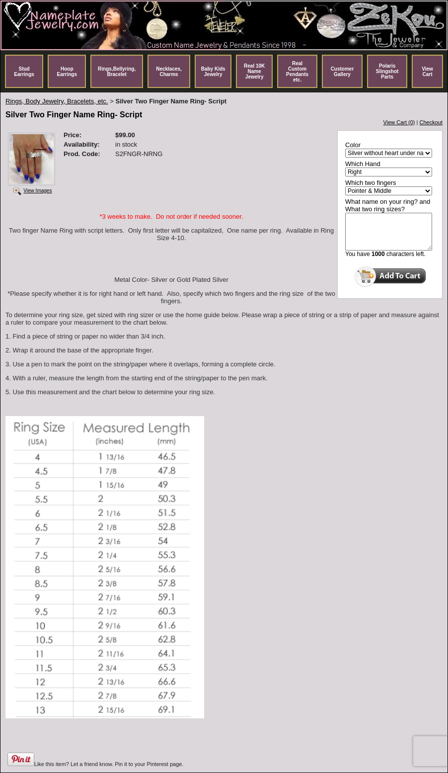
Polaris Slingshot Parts (387, 71)
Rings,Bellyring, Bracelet (117, 71)
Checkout (431, 122)
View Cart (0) (399, 122)
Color (353, 145)
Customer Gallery (342, 71)
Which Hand (362, 164)
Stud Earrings (24, 71)
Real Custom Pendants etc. (297, 72)
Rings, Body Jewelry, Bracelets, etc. (56, 101)
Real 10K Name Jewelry (254, 71)
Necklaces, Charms (169, 71)
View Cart (427, 71)
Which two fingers (370, 182)
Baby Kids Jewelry (213, 71)
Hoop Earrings (67, 71)
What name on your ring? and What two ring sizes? (387, 205)
